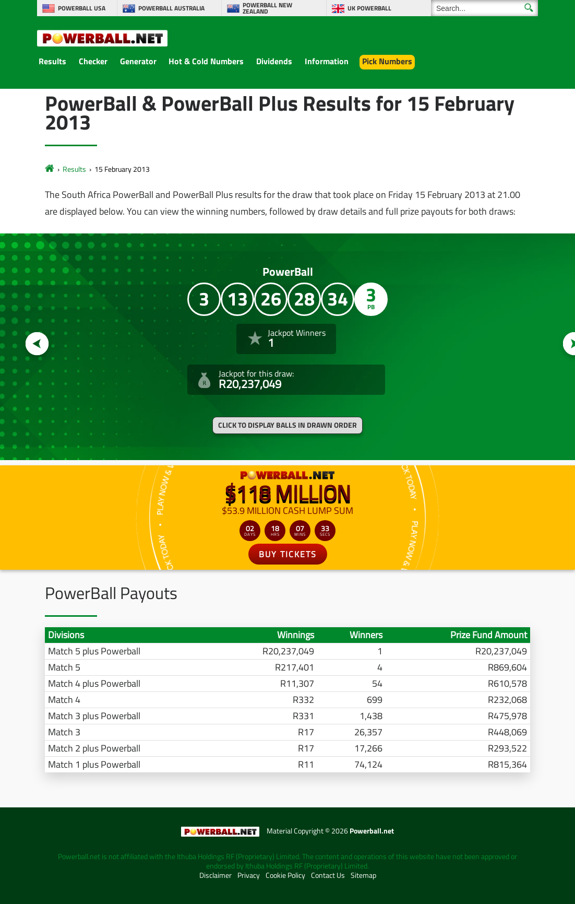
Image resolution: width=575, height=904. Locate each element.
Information (327, 61)
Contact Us (328, 875)
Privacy (248, 875)
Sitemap (363, 875)
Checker (93, 61)
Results (52, 61)
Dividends (274, 61)
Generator (138, 61)
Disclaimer (215, 875)
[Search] (484, 8)
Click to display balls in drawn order (287, 425)
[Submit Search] (529, 7)
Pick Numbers (387, 61)
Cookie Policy (285, 875)
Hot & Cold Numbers (206, 61)
